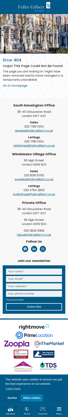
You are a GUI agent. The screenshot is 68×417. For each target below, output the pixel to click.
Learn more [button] (13, 388)
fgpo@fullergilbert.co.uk (34, 235)
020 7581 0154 (34, 126)
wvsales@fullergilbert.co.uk (34, 179)
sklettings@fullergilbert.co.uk (34, 146)
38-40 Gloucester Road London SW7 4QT (34, 114)
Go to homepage (15, 86)
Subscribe (34, 307)
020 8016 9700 (34, 175)
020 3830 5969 (34, 231)
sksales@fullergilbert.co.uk (34, 131)
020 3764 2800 (34, 190)
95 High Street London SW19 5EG (34, 162)
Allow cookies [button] (32, 397)
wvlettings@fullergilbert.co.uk (34, 194)
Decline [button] (12, 397)
